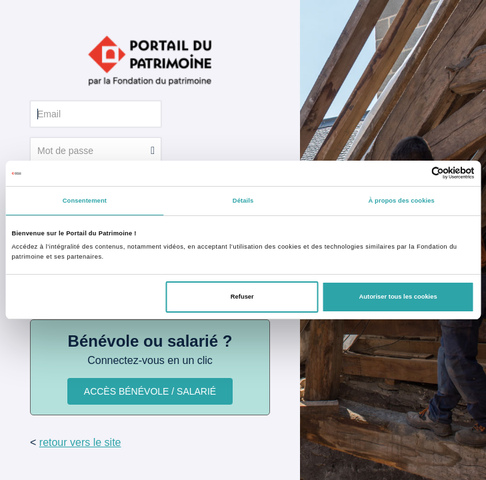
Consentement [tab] (85, 200)
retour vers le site (80, 442)
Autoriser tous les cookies (398, 296)
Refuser (242, 296)
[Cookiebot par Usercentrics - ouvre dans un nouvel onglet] (416, 173)
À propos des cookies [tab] (402, 200)
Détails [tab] (243, 200)
